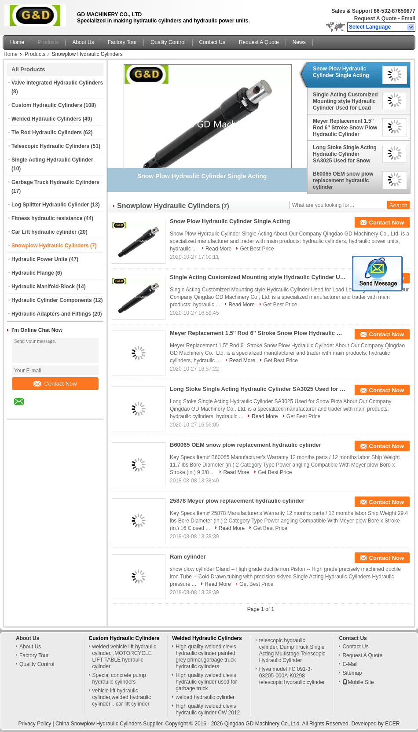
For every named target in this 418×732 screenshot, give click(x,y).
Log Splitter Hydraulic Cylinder (50, 205)
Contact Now (55, 383)
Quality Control (167, 42)
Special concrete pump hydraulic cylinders (119, 678)
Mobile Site (358, 682)
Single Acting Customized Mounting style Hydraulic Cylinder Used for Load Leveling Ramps (345, 101)
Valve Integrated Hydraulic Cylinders (57, 83)
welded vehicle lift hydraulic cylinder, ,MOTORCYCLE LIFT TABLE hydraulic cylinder (124, 656)
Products (48, 42)
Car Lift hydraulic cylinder (44, 232)
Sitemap (352, 673)
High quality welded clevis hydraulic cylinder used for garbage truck (206, 682)
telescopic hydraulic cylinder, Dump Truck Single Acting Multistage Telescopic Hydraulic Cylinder (292, 650)
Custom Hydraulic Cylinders (46, 105)
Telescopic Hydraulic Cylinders (50, 146)
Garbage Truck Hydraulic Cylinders (55, 182)
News (299, 42)
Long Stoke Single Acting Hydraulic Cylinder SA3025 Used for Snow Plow (345, 154)
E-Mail (349, 664)
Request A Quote (375, 18)
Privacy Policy (34, 724)
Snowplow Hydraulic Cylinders (49, 246)
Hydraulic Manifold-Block (43, 286)
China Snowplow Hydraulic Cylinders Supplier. (110, 724)
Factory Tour (122, 42)
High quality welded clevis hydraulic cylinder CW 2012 (208, 709)
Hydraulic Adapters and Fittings (51, 314)
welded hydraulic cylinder (205, 697)
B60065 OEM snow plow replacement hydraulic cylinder (343, 180)
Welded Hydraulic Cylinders (46, 119)
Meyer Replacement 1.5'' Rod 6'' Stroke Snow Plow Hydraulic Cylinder (345, 127)
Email (408, 18)
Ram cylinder (188, 556)
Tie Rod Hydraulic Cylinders (46, 132)
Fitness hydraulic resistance (46, 218)
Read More (218, 249)
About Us (83, 42)
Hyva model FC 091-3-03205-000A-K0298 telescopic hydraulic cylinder (292, 675)
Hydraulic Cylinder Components (51, 300)
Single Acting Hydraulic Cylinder (52, 160)
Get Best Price (257, 249)
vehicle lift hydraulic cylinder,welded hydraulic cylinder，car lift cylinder (121, 697)
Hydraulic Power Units (39, 259)
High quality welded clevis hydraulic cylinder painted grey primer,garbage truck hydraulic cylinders (206, 656)
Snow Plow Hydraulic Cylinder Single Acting (341, 72)
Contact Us (212, 42)
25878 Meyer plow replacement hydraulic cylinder (237, 500)
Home (17, 42)
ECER (392, 724)
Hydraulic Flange (32, 273)
